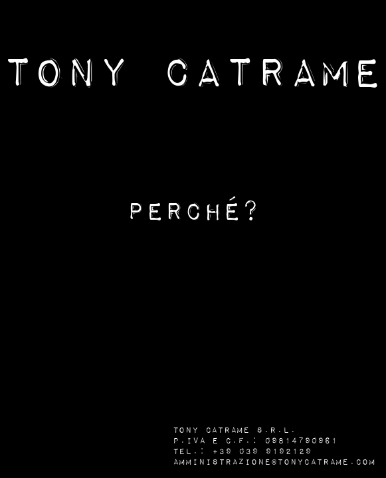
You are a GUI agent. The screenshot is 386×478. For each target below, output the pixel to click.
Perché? (193, 212)
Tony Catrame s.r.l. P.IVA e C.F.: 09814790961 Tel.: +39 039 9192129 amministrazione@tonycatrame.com (274, 446)
